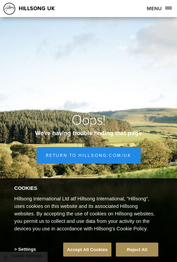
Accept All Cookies (87, 250)
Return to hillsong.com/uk (88, 155)
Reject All (137, 250)
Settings (27, 250)
